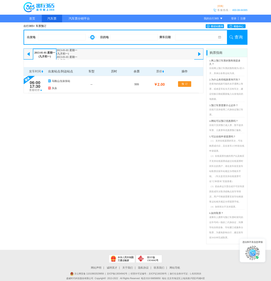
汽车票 (51, 18)
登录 (233, 18)
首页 (32, 18)
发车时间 (35, 71)
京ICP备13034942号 (117, 273)
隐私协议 (143, 267)
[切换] (220, 6)
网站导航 (175, 267)
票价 (159, 71)
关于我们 (127, 267)
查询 (238, 37)
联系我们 (159, 267)
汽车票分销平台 (79, 18)
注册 (243, 18)
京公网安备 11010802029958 (87, 273)
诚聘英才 (112, 267)
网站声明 (96, 267)
